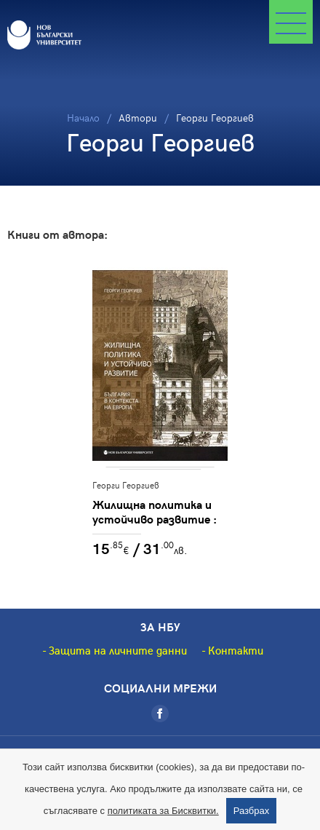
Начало (83, 118)
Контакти (235, 650)
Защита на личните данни (118, 650)
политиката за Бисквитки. (163, 810)
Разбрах (251, 810)
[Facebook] (160, 713)
